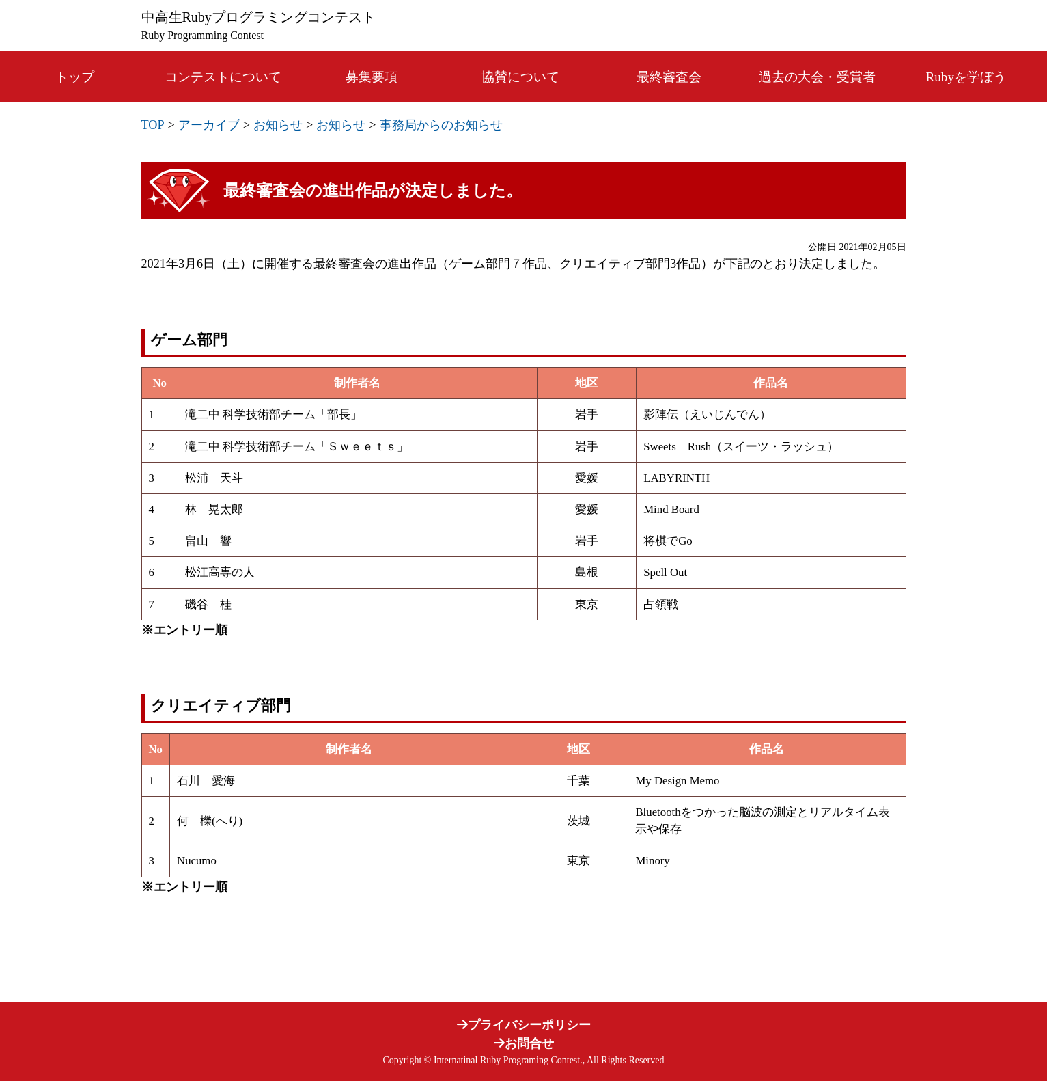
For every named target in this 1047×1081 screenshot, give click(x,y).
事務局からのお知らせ (441, 125)
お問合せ (524, 1043)
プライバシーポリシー (524, 1025)
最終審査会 (669, 77)
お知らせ (278, 125)
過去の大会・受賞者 (817, 77)
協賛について (520, 77)
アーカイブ (209, 125)
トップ (74, 77)
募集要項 (371, 77)
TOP (153, 125)
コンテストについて (223, 77)
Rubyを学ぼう (966, 77)
